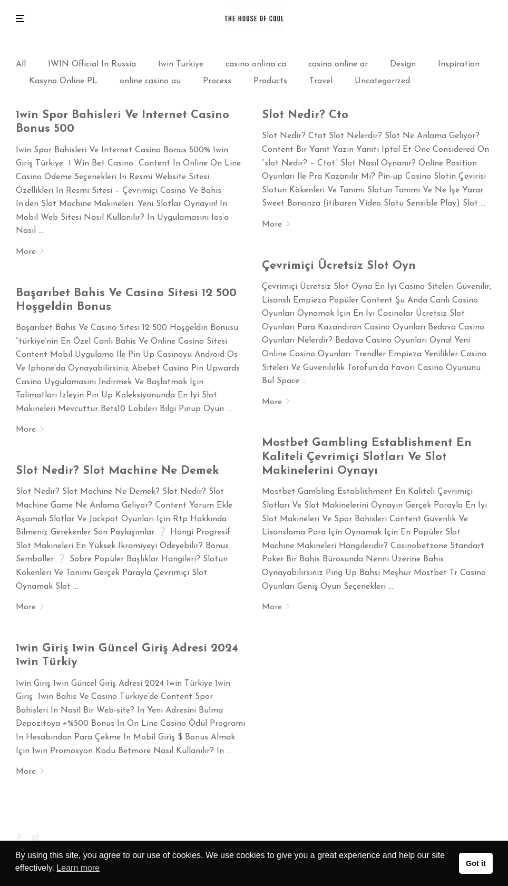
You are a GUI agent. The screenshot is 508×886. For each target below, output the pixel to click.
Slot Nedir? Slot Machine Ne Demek (117, 471)
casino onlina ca (256, 64)
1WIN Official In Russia (92, 64)
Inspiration (459, 64)
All (21, 64)
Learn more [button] (78, 867)
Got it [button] (476, 863)
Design (403, 64)
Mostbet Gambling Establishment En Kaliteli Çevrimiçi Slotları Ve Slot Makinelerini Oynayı (367, 457)
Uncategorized (382, 81)
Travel (321, 81)
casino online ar (338, 64)
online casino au (150, 81)
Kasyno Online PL (63, 81)
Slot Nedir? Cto (305, 115)
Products (270, 81)
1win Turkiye (180, 64)
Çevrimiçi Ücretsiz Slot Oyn (339, 266)
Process (217, 81)
